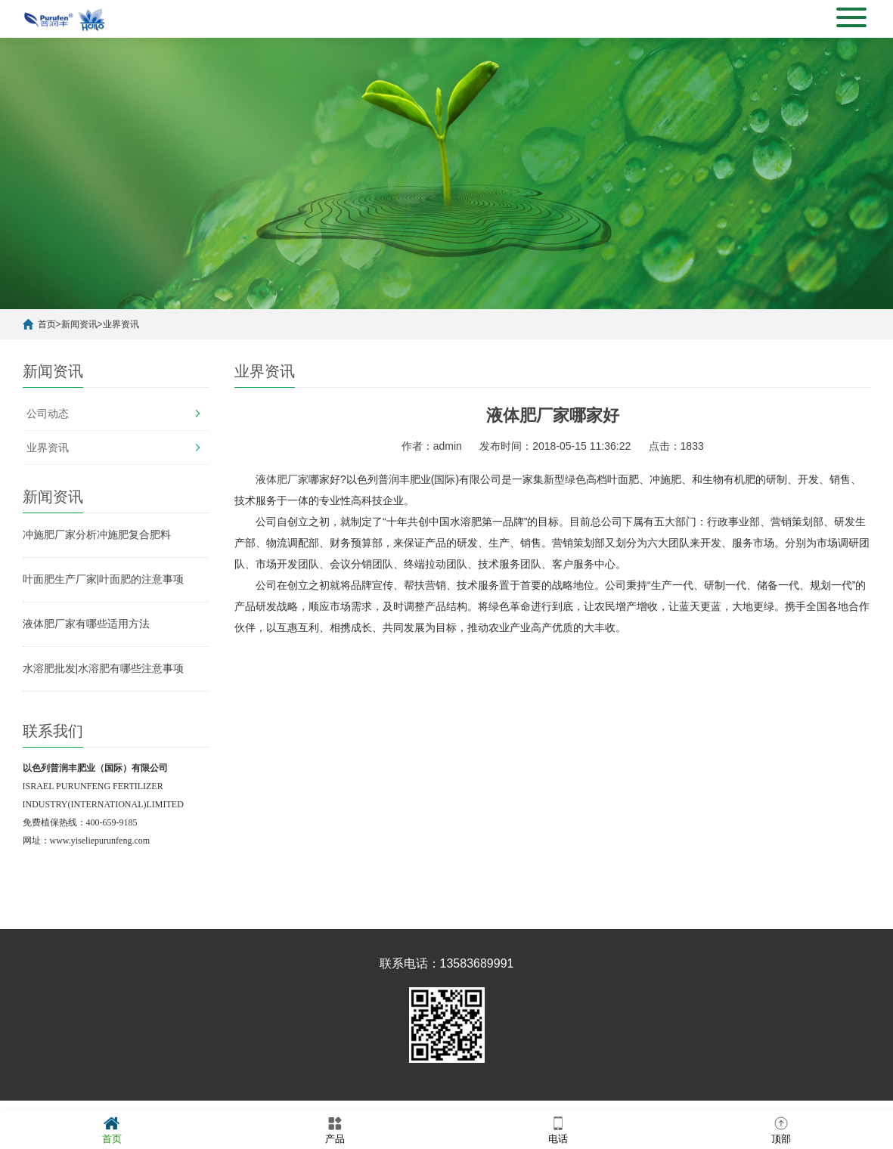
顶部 (781, 1128)
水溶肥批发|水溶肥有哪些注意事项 (103, 668)
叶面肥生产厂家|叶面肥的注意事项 (103, 579)
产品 (335, 1128)
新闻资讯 (79, 324)
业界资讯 (121, 324)
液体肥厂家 (282, 479)
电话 (558, 1128)
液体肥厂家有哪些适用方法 (86, 624)
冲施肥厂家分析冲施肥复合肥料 (97, 534)
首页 (47, 324)
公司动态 (47, 413)
